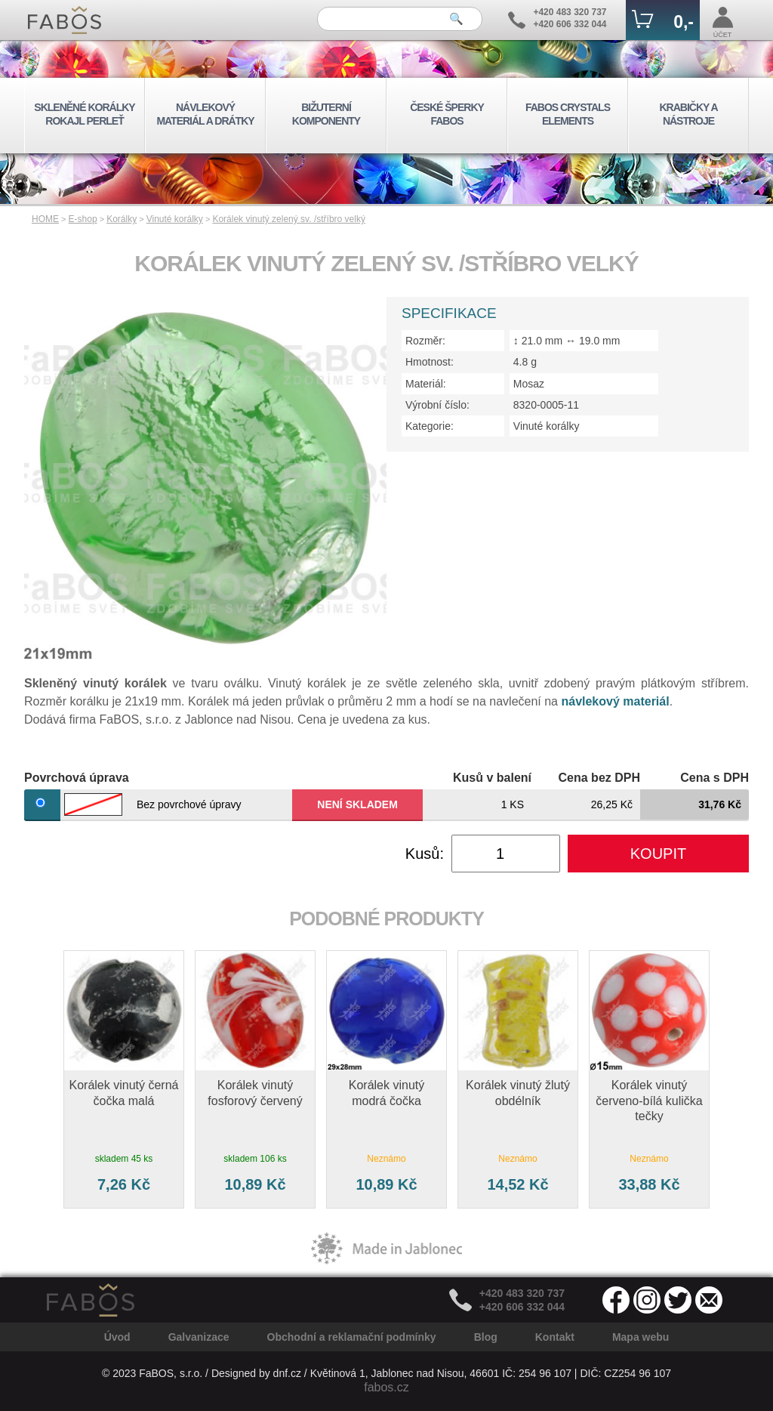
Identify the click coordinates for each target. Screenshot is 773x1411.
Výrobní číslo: (437, 405)
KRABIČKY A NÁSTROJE (688, 114)
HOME (45, 219)
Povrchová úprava (76, 777)
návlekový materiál (615, 701)
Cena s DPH (714, 777)
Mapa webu (640, 1337)
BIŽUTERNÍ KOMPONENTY (326, 114)
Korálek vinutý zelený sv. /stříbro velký (288, 219)
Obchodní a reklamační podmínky (351, 1337)
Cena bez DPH (599, 777)
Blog (485, 1337)
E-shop (83, 219)
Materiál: (425, 384)
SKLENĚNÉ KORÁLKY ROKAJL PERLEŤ (84, 114)
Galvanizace (198, 1337)
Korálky (121, 219)
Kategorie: (429, 426)
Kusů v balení (492, 777)
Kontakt (554, 1337)
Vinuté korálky (174, 219)
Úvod (117, 1337)
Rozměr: (425, 341)
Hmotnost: (429, 362)
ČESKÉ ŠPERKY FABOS (447, 114)
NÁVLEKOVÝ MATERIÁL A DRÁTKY (205, 114)
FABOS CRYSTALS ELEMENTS (567, 114)
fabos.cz (386, 1387)
